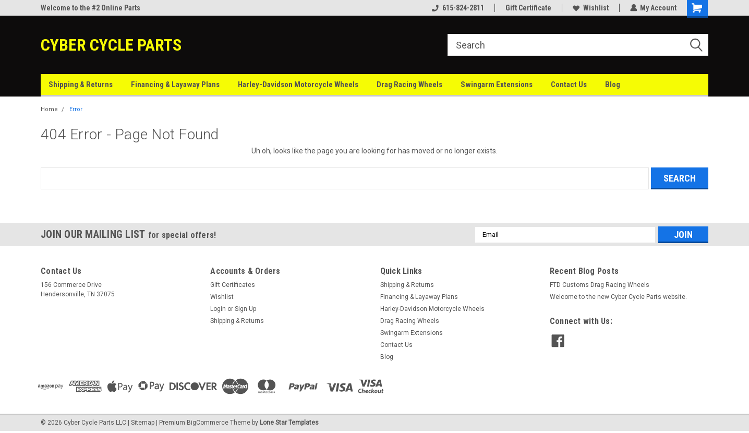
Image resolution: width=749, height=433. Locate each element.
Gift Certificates (232, 284)
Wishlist (590, 8)
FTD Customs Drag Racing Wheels (599, 284)
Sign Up (245, 308)
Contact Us (569, 84)
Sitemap (142, 422)
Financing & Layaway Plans (175, 84)
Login (218, 308)
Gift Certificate (528, 8)
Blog (612, 84)
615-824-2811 (457, 8)
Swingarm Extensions (497, 84)
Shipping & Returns (81, 84)
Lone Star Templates (289, 422)
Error (75, 109)
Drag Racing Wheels (409, 84)
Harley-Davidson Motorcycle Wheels (298, 84)
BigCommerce (207, 422)
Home (49, 109)
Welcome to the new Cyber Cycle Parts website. (618, 296)
